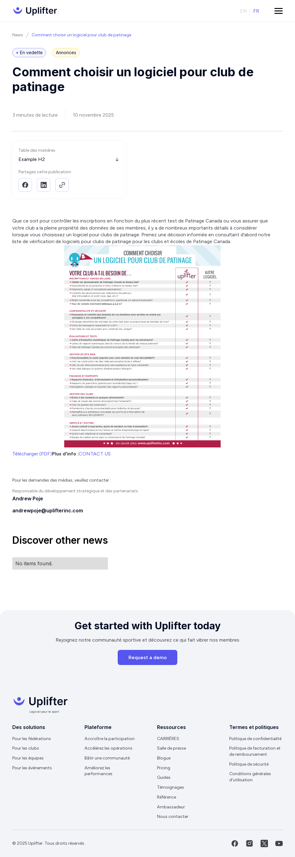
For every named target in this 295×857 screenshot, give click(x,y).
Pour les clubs (25, 748)
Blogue (164, 758)
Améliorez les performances (98, 771)
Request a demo (147, 657)
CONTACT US (95, 454)
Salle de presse (171, 748)
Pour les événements (32, 768)
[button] (278, 11)
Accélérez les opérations (108, 748)
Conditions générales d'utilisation (250, 777)
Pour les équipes (28, 758)
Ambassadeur (171, 807)
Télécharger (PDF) (32, 454)
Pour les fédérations (31, 738)
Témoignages (170, 787)
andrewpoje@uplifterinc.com (47, 510)
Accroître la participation (110, 738)
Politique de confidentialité (255, 738)
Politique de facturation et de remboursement (255, 751)
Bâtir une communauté (107, 758)
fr (256, 11)
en (243, 11)
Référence (166, 797)
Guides (164, 777)
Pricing (163, 768)
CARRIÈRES (168, 738)
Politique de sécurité (249, 764)
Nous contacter (172, 816)
